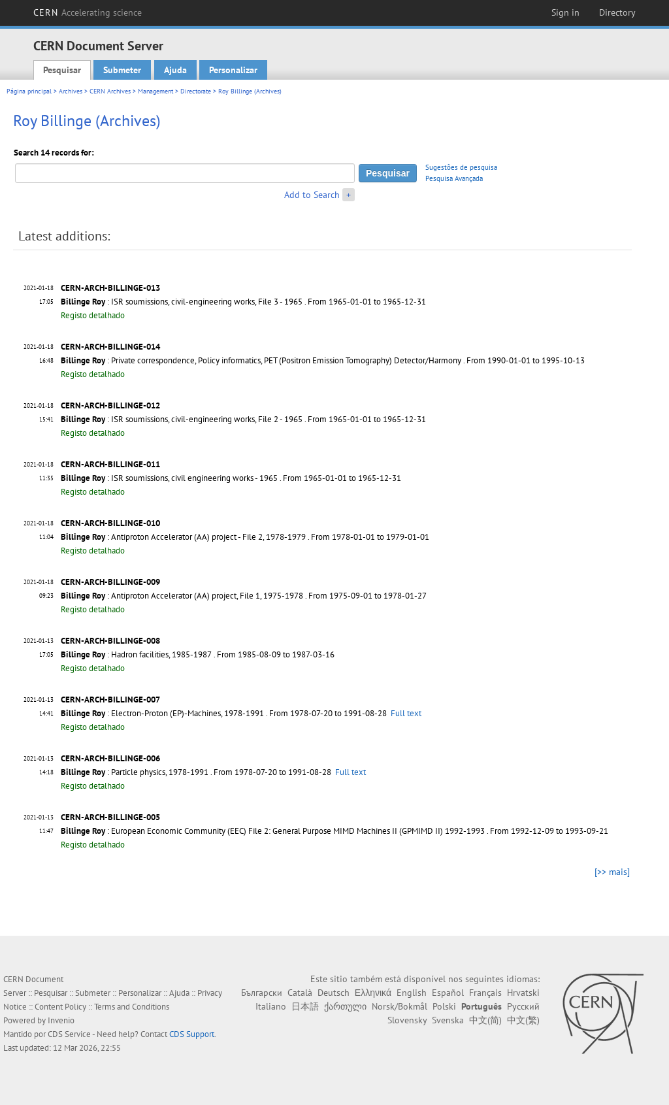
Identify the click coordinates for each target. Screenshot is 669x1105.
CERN (87, 12)
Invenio (61, 1020)
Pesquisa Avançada (454, 178)
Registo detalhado (93, 315)
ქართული (345, 1006)
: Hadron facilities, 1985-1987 (136, 654)
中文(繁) (523, 1020)
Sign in (565, 12)
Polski (444, 1006)
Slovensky (407, 1020)
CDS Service (69, 1034)
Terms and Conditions (131, 1006)
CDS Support (191, 1034)
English (412, 992)
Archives (70, 91)
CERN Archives (110, 91)
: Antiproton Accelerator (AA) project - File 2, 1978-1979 (183, 536)
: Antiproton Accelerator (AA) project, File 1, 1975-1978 (182, 595)
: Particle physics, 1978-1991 (134, 772)
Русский (523, 1006)
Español (448, 992)
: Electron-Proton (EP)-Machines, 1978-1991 (162, 713)
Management (155, 91)
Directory (617, 12)
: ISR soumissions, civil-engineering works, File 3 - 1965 (181, 301)
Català (299, 992)
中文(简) (485, 1020)
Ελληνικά (373, 992)
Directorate (195, 91)
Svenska (448, 1020)
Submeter (122, 70)
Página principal (29, 91)
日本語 (305, 1006)
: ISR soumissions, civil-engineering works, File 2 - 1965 (181, 419)
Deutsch (334, 992)
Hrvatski (523, 992)
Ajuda (175, 70)
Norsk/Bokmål (399, 1006)
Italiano (270, 1006)
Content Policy (60, 1006)
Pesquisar (62, 70)
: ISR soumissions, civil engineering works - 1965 (169, 478)
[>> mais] (612, 872)
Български (261, 992)
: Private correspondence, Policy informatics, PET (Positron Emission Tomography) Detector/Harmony (261, 360)
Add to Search (312, 195)
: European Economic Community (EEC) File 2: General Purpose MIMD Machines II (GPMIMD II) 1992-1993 (273, 830)
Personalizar (233, 70)
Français (485, 992)
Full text (406, 713)
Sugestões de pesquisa (461, 167)
